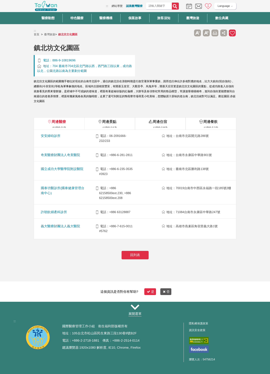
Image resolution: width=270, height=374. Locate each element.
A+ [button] (206, 32)
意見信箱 (198, 6)
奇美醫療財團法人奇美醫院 (60, 155)
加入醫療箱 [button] (232, 32)
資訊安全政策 (197, 330)
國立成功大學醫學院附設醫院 (62, 169)
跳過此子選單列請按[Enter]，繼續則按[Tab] (188, 32)
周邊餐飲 (210, 122)
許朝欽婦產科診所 (54, 212)
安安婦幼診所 (50, 136)
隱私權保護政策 (198, 323)
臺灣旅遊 (49, 34)
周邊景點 (109, 122)
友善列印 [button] (214, 32)
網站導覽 (117, 5)
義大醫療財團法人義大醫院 (60, 226)
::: (107, 5)
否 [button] (166, 291)
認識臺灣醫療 (134, 5)
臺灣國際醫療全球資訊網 (46, 7)
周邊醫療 (58, 122)
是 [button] (150, 291)
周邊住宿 (160, 122)
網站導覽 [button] (135, 307)
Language (224, 5)
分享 (223, 32)
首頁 (36, 34)
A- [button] (197, 32)
